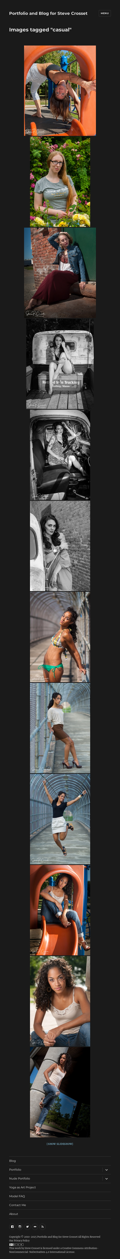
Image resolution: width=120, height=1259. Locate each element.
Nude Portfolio (19, 1178)
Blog (12, 1161)
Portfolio (15, 1169)
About (13, 1214)
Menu (105, 13)
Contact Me (17, 1205)
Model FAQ (17, 1196)
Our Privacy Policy (19, 1240)
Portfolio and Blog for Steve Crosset (48, 13)
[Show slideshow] (60, 1144)
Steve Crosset (32, 1248)
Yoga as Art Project (22, 1187)
